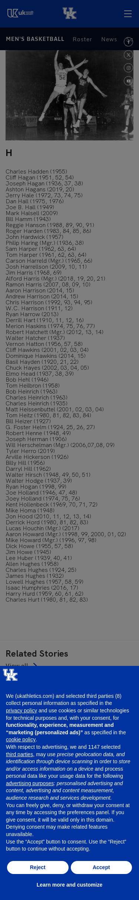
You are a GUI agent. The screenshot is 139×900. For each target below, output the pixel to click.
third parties (19, 754)
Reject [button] (38, 867)
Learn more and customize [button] (69, 885)
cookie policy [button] (21, 739)
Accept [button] (101, 867)
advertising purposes (30, 783)
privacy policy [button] (21, 710)
